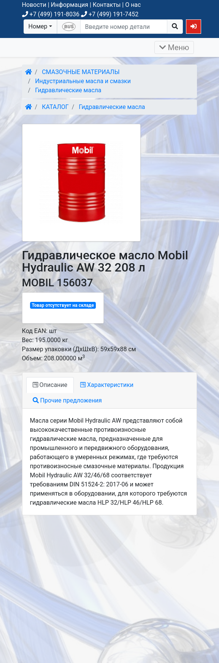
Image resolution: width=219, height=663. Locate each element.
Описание (50, 384)
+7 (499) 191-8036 (50, 14)
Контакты (107, 4)
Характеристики (106, 384)
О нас (133, 4)
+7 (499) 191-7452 (109, 14)
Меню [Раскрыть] (174, 47)
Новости (34, 4)
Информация (69, 4)
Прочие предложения (67, 400)
